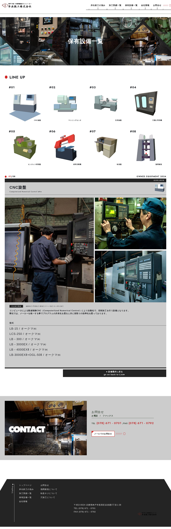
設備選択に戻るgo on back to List (114, 375)
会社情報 (145, 5)
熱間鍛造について (49, 492)
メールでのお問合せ (103, 436)
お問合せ (157, 5)
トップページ (25, 487)
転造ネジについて (49, 496)
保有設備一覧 (131, 5)
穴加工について (48, 500)
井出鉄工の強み (98, 5)
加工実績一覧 (115, 5)
